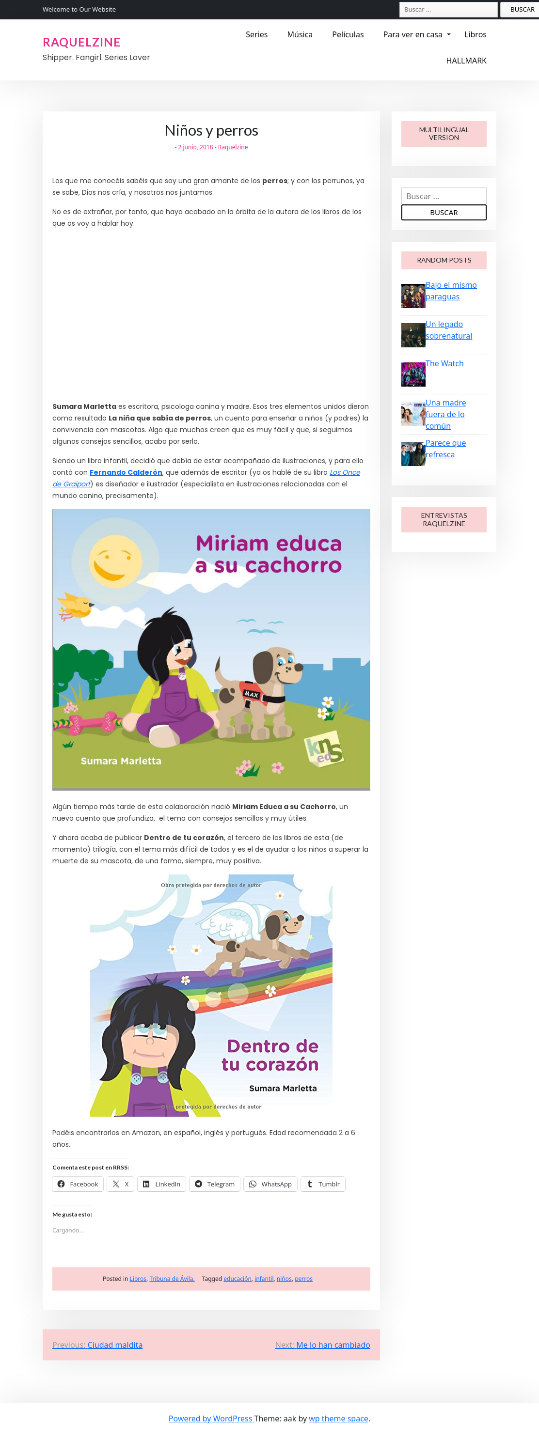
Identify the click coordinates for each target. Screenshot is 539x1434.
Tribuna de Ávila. (171, 1279)
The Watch (445, 363)
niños (284, 1279)
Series (257, 34)
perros (304, 1279)
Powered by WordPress (211, 1418)
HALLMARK (466, 60)
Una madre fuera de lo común (446, 414)
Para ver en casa (413, 34)
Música (300, 34)
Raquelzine (233, 147)
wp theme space (338, 1418)
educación (237, 1279)
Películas (348, 34)
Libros (475, 34)
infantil (263, 1279)
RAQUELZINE (82, 42)
